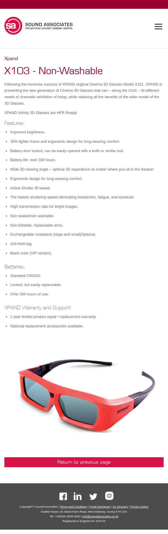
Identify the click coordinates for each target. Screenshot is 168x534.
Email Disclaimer (99, 506)
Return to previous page (84, 462)
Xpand (11, 58)
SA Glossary (120, 506)
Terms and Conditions (73, 506)
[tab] (158, 26)
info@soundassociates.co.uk (100, 516)
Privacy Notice (139, 506)
